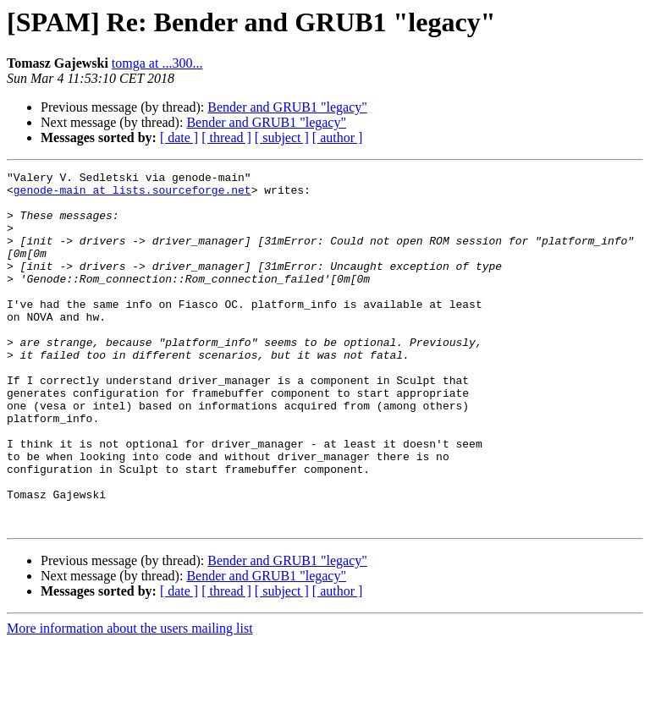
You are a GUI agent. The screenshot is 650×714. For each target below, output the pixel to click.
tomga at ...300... (157, 63)
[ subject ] (282, 137)
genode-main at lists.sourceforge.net (132, 194)
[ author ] (337, 137)
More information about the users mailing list (130, 699)
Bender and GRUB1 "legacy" (287, 107)
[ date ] (179, 137)
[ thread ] (226, 137)
